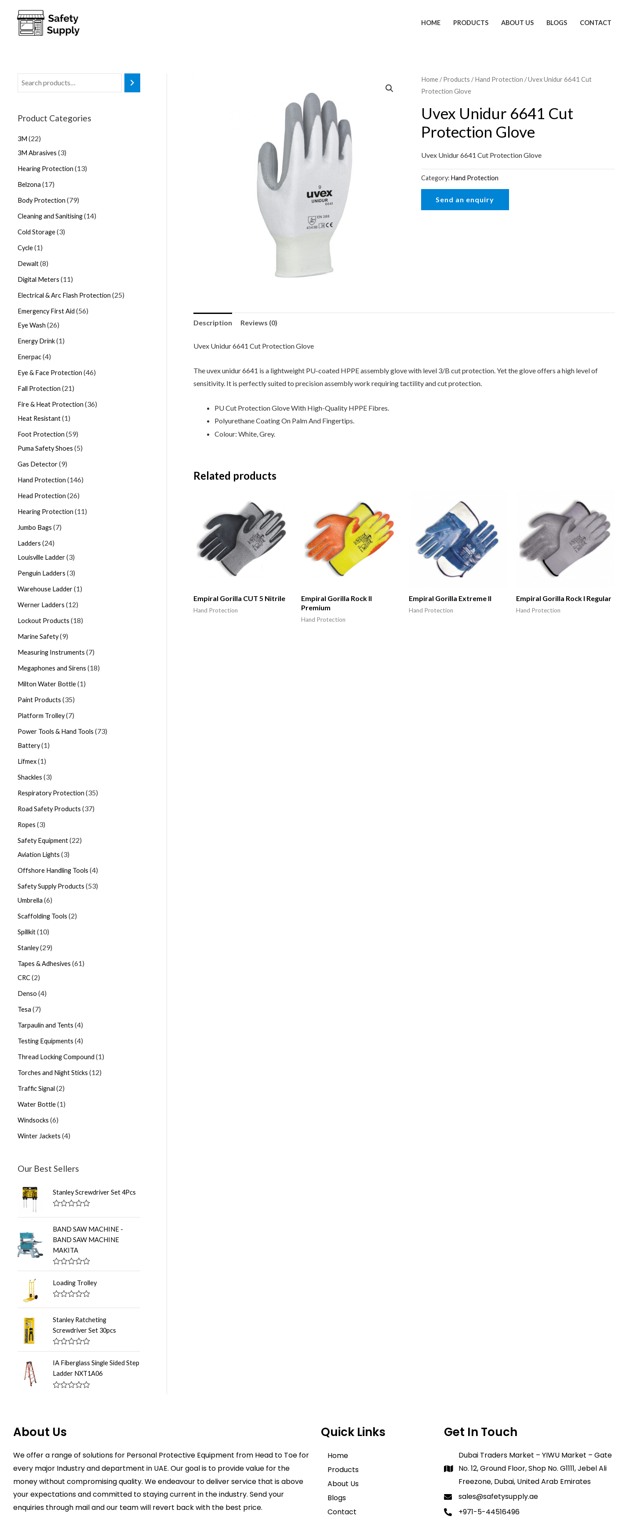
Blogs (556, 22)
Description (212, 322)
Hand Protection (499, 79)
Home (430, 22)
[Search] (132, 82)
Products (470, 22)
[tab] (212, 323)
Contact (595, 22)
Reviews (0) (258, 322)
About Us (517, 22)
